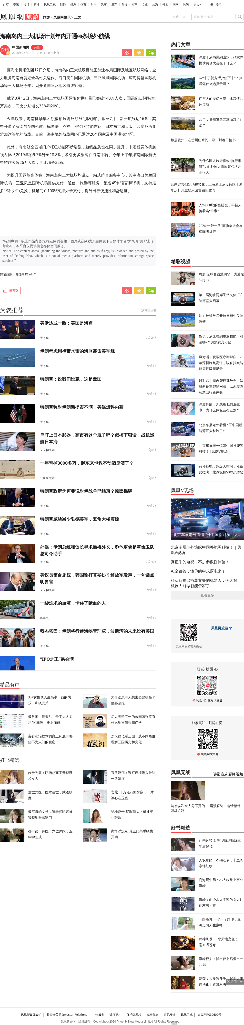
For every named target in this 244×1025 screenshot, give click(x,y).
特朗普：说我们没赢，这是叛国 (71, 379)
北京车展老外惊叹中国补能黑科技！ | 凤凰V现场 (206, 550)
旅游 (155, 4)
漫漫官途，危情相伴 (225, 805)
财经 (63, 4)
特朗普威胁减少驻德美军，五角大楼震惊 (79, 519)
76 (154, 506)
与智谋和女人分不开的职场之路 (188, 808)
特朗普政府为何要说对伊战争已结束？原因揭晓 (86, 491)
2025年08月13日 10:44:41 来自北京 (35, 53)
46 (154, 394)
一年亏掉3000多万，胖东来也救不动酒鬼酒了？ (86, 463)
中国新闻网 (20, 47)
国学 (176, 4)
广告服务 (98, 1015)
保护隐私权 (134, 1015)
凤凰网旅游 (219, 628)
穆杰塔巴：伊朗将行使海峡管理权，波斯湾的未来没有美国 (97, 631)
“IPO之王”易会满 (57, 659)
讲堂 (216, 774)
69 (154, 618)
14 (154, 422)
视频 (26, 4)
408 (153, 562)
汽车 (104, 4)
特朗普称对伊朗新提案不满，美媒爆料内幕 (81, 407)
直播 (37, 4)
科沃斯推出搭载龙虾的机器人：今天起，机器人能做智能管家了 (206, 583)
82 (154, 534)
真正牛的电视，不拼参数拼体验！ (200, 561)
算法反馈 (150, 310)
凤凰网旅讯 (62, 17)
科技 (124, 4)
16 (154, 590)
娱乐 (73, 4)
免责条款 (152, 1015)
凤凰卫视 (50, 4)
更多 (196, 5)
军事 (135, 4)
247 (153, 338)
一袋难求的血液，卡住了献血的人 (73, 603)
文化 (145, 4)
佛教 (165, 4)
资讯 (16, 4)
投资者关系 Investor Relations (67, 1015)
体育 (83, 4)
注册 (210, 4)
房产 (114, 4)
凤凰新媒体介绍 (31, 1015)
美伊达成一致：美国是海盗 (66, 323)
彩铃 (231, 774)
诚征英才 (115, 1015)
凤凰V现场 (182, 490)
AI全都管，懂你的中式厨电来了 (198, 571)
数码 (186, 4)
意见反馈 (169, 1015)
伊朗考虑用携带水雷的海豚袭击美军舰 (77, 351)
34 (154, 366)
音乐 (224, 774)
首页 (6, 4)
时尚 (94, 4)
